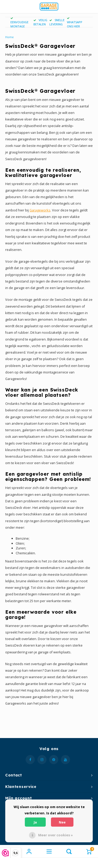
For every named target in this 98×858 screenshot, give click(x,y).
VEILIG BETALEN (40, 22)
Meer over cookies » (55, 835)
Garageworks (40, 210)
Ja (35, 822)
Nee (62, 822)
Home (9, 37)
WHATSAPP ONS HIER (74, 22)
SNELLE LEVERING (57, 22)
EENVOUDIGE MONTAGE (19, 22)
